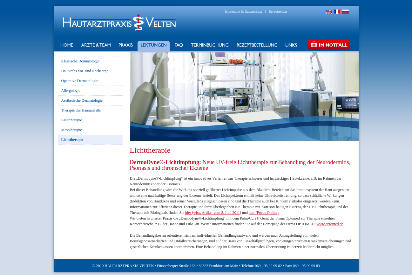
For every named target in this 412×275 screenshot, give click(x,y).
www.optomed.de (329, 224)
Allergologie (70, 90)
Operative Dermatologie (79, 81)
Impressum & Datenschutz (243, 11)
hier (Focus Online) (264, 212)
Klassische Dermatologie (80, 61)
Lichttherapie (72, 140)
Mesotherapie (71, 130)
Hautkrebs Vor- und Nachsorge (84, 71)
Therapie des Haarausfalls (81, 110)
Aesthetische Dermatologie (82, 100)
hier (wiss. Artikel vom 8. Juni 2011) (213, 212)
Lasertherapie (71, 120)
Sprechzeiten (278, 11)
